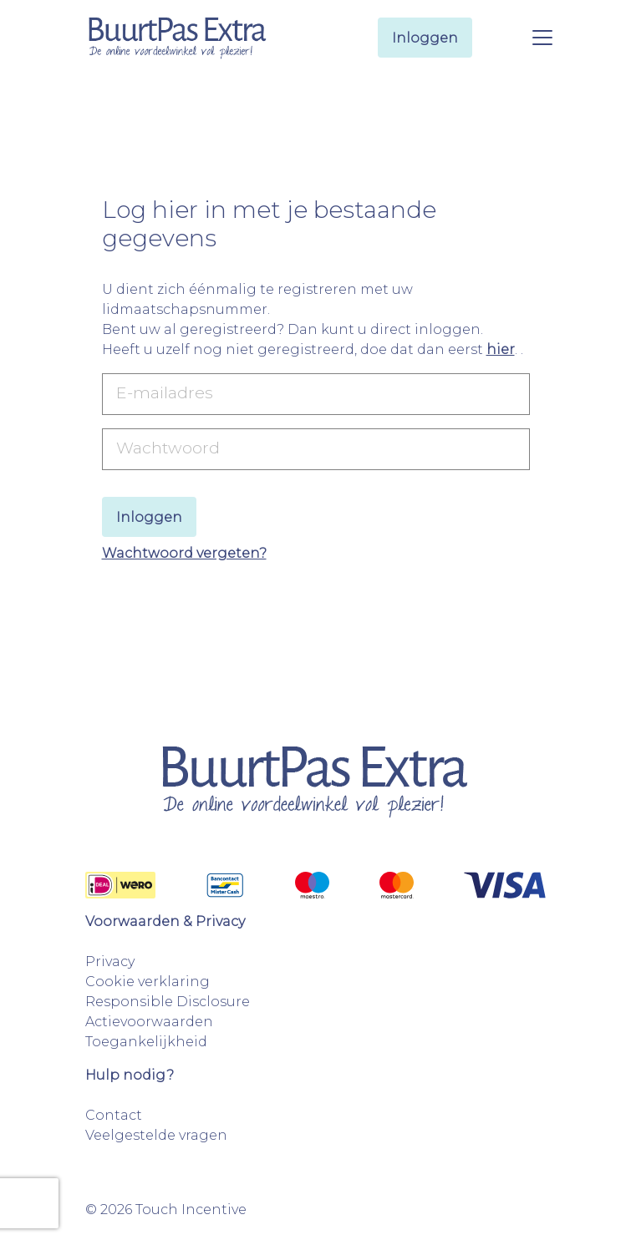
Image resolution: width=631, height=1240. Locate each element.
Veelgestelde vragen (156, 1135)
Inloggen (425, 38)
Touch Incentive (191, 1209)
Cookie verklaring (147, 981)
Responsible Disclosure (167, 1002)
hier (500, 349)
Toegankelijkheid (146, 1042)
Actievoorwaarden (149, 1022)
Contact (113, 1115)
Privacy (110, 961)
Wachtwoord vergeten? (184, 553)
